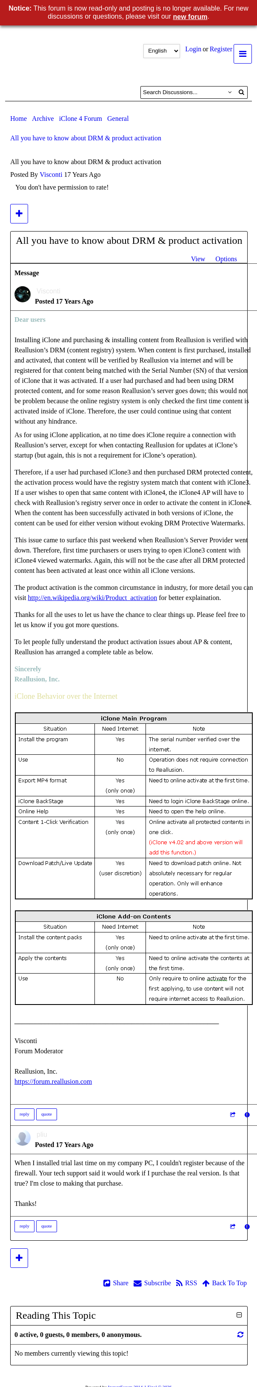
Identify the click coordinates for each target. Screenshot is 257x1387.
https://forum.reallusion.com (53, 1081)
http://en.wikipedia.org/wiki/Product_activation (92, 597)
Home (18, 118)
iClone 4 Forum (80, 118)
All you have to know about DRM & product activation (85, 138)
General (118, 118)
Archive (43, 118)
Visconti (51, 174)
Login (193, 49)
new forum (190, 16)
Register (221, 49)
